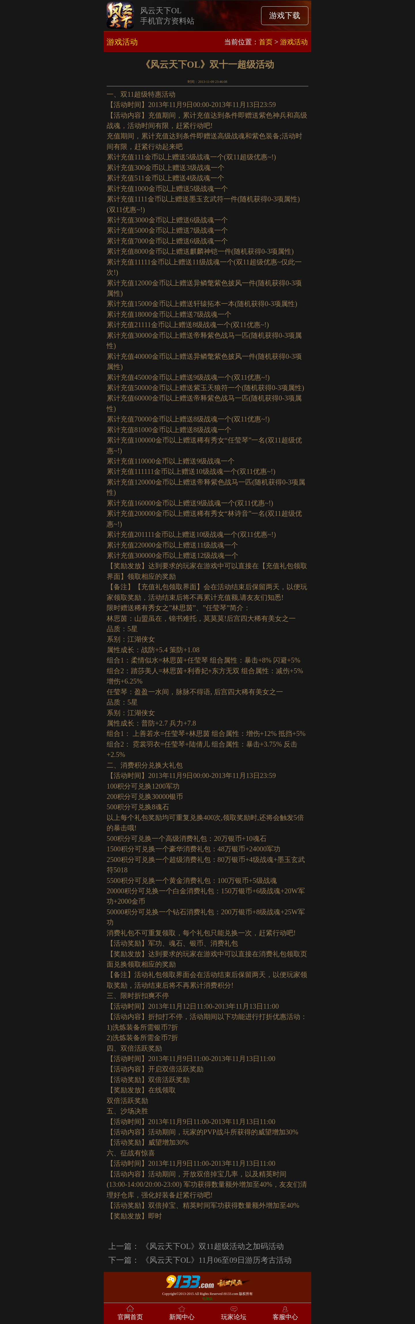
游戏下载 (284, 15)
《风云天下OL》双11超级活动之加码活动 (213, 1246)
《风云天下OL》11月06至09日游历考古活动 (217, 1260)
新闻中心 (182, 1312)
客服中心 (285, 1312)
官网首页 (130, 1312)
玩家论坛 (233, 1312)
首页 (266, 42)
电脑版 (207, 1299)
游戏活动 (294, 42)
